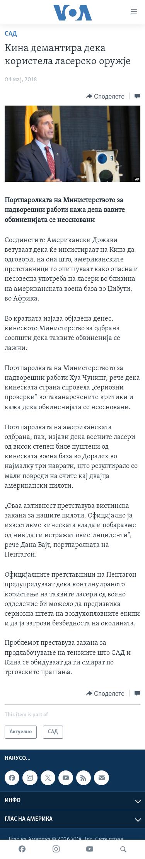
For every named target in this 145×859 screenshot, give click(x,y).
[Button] (105, 96)
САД (11, 34)
